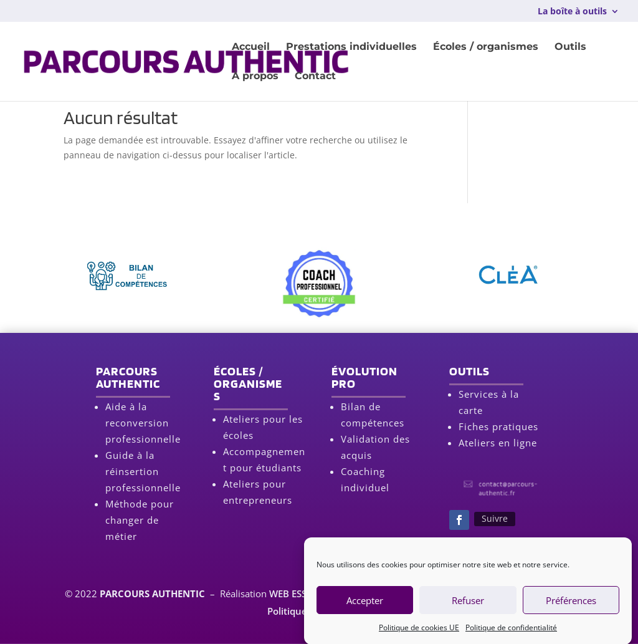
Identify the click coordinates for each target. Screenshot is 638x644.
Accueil (251, 47)
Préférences (571, 606)
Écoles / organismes (485, 47)
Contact (315, 77)
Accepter (364, 606)
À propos (255, 77)
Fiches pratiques (498, 426)
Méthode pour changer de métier (139, 519)
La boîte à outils (572, 12)
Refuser (468, 606)
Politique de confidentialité (511, 633)
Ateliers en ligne (498, 442)
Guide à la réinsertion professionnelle (143, 471)
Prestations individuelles (351, 47)
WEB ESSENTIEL (303, 593)
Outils (570, 47)
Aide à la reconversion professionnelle (143, 422)
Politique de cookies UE (419, 633)
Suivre (495, 518)
